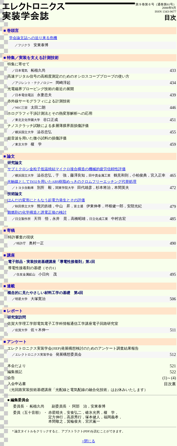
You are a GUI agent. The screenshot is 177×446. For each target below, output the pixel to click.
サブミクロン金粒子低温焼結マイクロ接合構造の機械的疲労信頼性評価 (66, 169)
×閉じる (88, 441)
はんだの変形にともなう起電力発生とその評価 (46, 200)
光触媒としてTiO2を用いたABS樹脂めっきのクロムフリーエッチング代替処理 (71, 182)
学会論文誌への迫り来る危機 (33, 38)
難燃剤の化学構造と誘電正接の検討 (36, 212)
